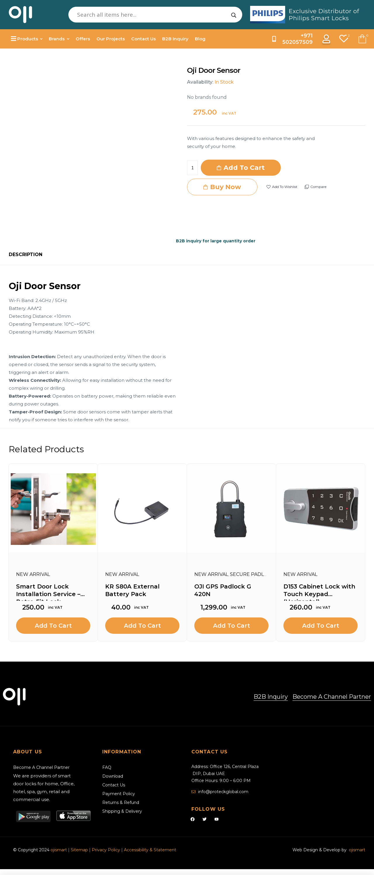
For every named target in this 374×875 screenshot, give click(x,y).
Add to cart (244, 168)
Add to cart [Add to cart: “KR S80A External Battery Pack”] (142, 625)
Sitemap (80, 849)
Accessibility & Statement (150, 849)
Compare (318, 186)
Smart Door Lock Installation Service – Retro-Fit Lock (48, 592)
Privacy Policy (106, 849)
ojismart (59, 849)
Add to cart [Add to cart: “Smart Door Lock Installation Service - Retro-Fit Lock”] (53, 625)
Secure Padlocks (253, 574)
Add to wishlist (284, 186)
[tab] (25, 255)
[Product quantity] (192, 168)
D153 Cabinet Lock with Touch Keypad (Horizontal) (319, 592)
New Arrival (33, 574)
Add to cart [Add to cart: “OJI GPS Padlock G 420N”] (231, 625)
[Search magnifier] (234, 15)
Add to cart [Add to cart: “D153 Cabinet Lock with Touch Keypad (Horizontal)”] (320, 625)
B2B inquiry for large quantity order (215, 241)
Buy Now (225, 187)
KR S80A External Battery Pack (132, 590)
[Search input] (152, 15)
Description (25, 254)
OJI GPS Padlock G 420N (222, 590)
